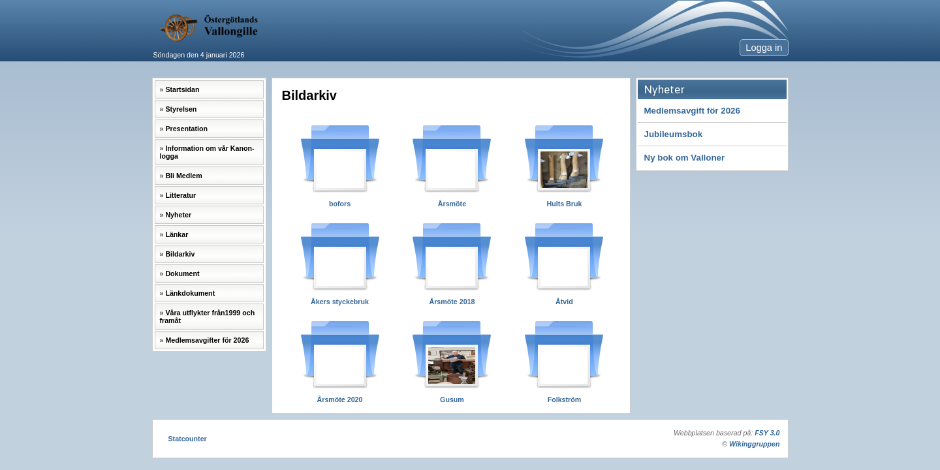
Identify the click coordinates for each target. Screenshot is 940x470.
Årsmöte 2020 (340, 399)
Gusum (452, 399)
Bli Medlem (183, 176)
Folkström (565, 399)
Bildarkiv (180, 254)
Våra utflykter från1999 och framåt (207, 316)
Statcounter (187, 439)
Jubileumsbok (673, 134)
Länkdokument (190, 293)
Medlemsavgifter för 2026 (207, 340)
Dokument (182, 273)
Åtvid (564, 302)
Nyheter (178, 215)
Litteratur (180, 195)
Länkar (176, 234)
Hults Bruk (564, 204)
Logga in (763, 47)
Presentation (186, 129)
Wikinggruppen (754, 444)
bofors (340, 204)
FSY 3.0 (767, 433)
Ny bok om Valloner (684, 158)
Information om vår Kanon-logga (207, 152)
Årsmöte (452, 204)
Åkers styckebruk (340, 302)
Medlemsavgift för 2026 (692, 111)
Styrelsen (180, 109)
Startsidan (182, 89)
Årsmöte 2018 (452, 302)
